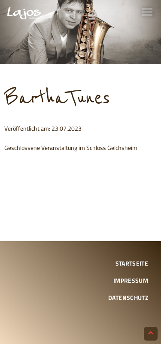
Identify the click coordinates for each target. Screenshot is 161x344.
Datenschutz (128, 297)
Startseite (132, 263)
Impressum (130, 280)
